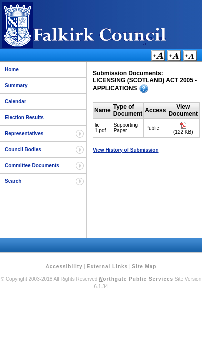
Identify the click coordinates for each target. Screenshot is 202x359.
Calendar (15, 101)
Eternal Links (107, 266)
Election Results (24, 117)
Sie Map (144, 266)
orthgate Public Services (136, 279)
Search (13, 181)
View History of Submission (126, 150)
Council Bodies (23, 149)
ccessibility (64, 266)
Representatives (24, 133)
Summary (16, 85)
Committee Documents (32, 165)
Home (12, 69)
